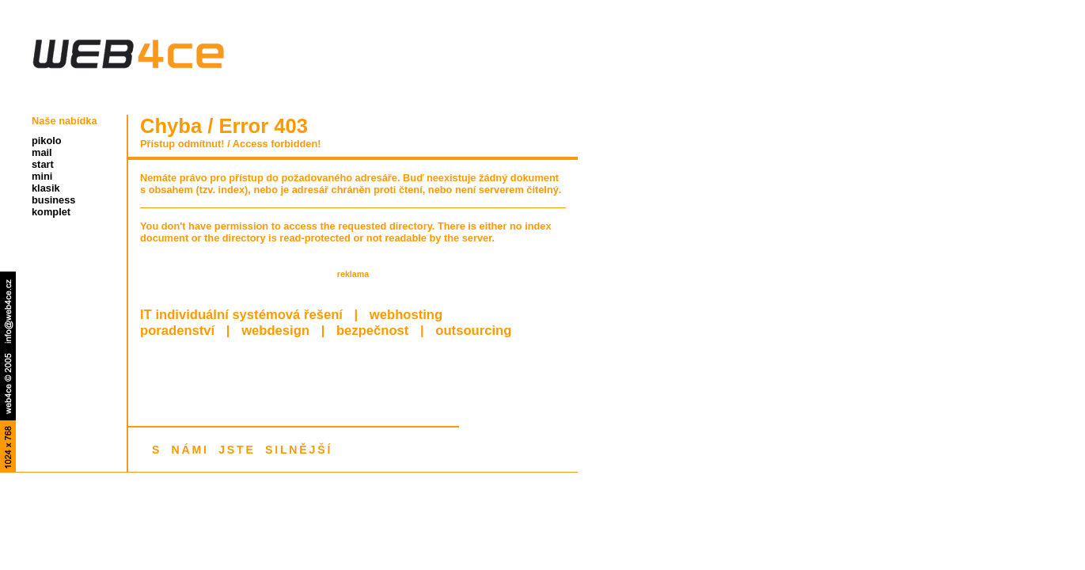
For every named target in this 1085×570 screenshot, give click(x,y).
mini (42, 176)
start (43, 164)
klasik (46, 188)
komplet (51, 212)
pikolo (47, 140)
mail (42, 152)
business (53, 200)
